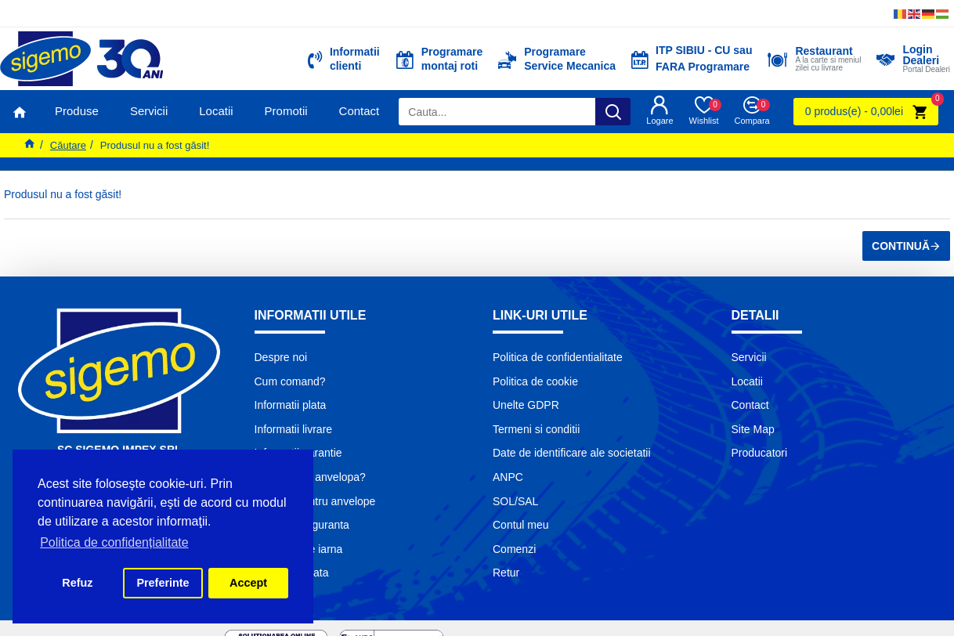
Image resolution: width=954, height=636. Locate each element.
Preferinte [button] (162, 582)
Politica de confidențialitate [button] (114, 542)
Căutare (68, 145)
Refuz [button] (77, 582)
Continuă (901, 246)
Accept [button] (248, 582)
